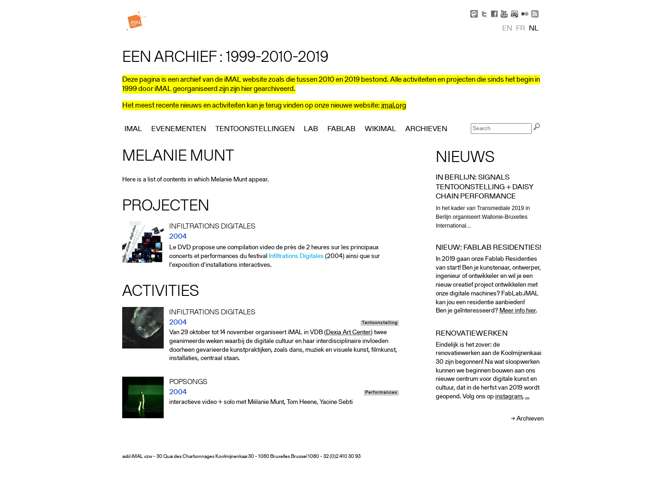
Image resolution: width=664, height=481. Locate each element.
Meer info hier (517, 310)
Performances (381, 393)
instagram (508, 396)
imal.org (393, 105)
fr (520, 28)
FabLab (341, 129)
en (507, 28)
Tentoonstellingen (255, 129)
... (527, 396)
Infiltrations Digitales (296, 256)
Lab (311, 129)
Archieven (530, 418)
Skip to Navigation (530, 4)
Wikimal (380, 129)
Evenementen (178, 129)
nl (534, 28)
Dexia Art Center (348, 332)
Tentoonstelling (379, 323)
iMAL (133, 129)
